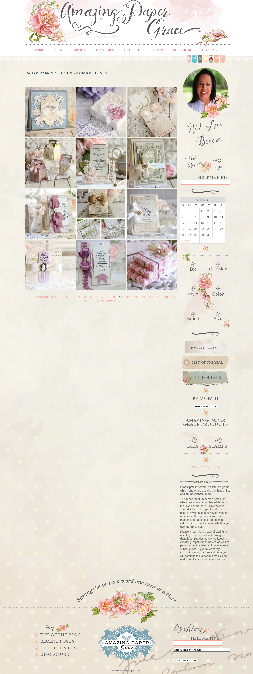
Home (38, 50)
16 (166, 297)
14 (151, 297)
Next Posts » (108, 301)
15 (158, 297)
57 (86, 301)
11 (128, 297)
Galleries (133, 50)
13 (143, 297)
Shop (158, 50)
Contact (211, 50)
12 (136, 297)
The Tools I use (59, 648)
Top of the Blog (60, 635)
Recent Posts (57, 641)
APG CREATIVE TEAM (205, 466)
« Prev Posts (44, 297)
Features (105, 50)
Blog (59, 50)
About (80, 50)
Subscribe (182, 50)
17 (174, 297)
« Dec (185, 240)
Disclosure (54, 654)
